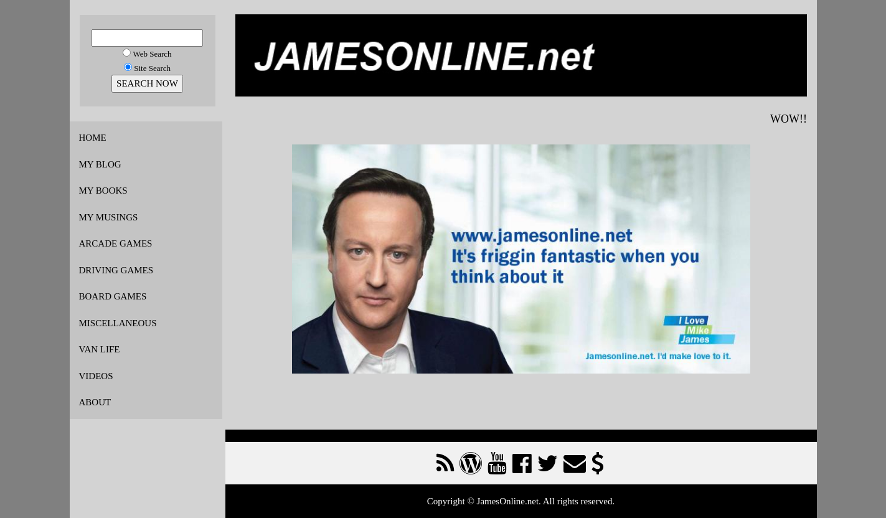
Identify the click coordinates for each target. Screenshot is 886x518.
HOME (92, 138)
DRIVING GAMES (116, 270)
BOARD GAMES (113, 296)
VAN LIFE (99, 349)
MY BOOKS (103, 190)
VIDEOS (96, 376)
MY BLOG (100, 164)
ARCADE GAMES (116, 243)
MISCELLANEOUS (118, 323)
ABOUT (95, 402)
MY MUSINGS (108, 217)
